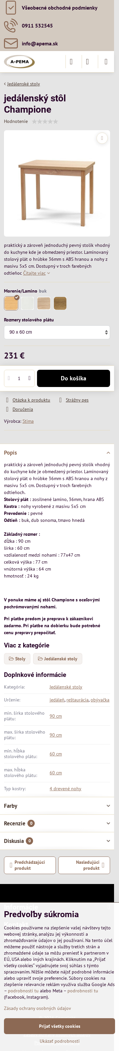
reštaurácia (77, 700)
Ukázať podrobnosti (60, 1041)
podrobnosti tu (23, 991)
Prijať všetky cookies (59, 1026)
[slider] (45, 121)
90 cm (56, 716)
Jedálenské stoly (66, 687)
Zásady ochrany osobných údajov (37, 1008)
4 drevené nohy (65, 789)
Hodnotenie (16, 121)
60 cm (56, 754)
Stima (28, 421)
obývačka (100, 700)
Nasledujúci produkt (90, 865)
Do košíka (73, 378)
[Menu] (106, 61)
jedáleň (57, 700)
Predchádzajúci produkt (27, 865)
